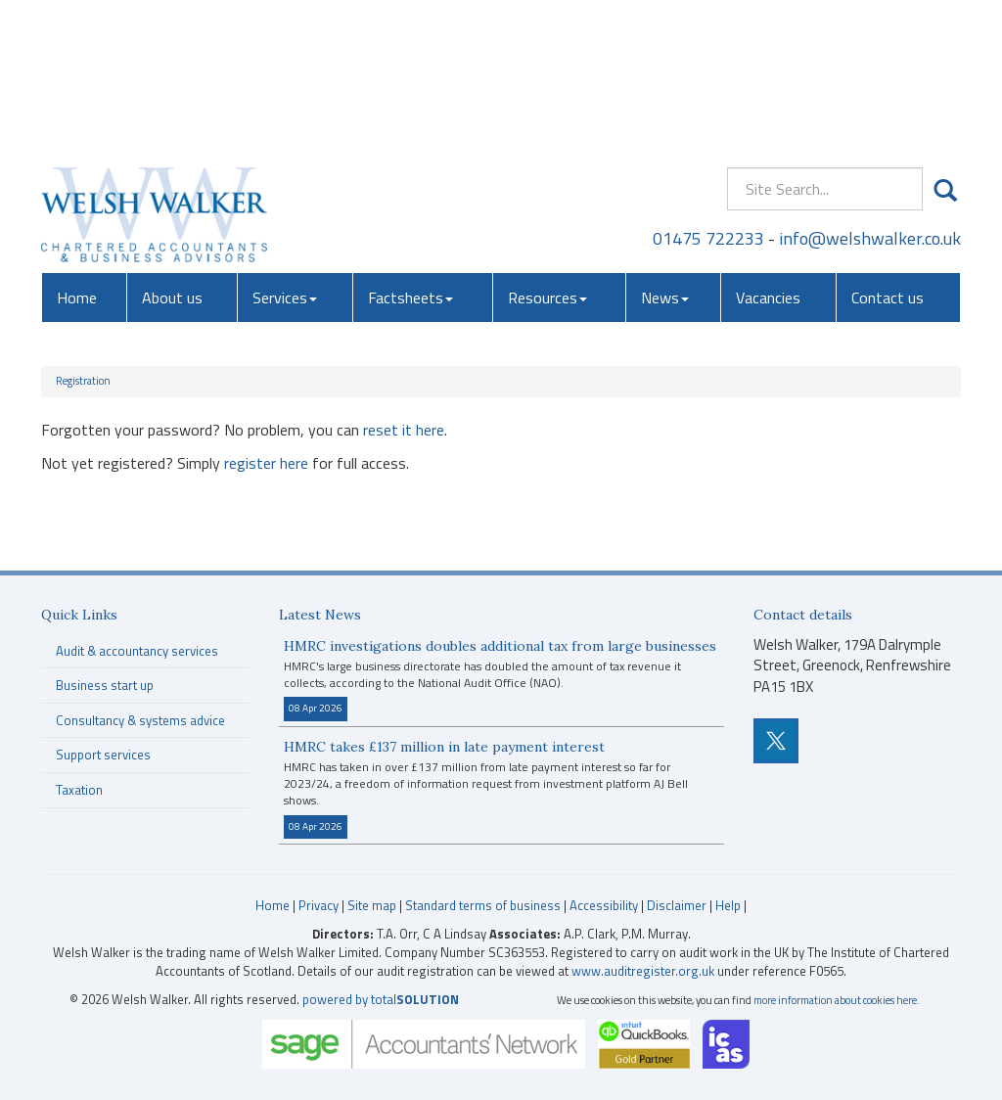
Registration (83, 381)
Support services (103, 754)
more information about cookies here (835, 999)
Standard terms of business (483, 905)
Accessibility (603, 905)
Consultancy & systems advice (140, 720)
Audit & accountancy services (137, 651)
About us (172, 151)
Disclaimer (676, 905)
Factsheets (410, 151)
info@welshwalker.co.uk (870, 92)
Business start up (105, 685)
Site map (371, 905)
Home (77, 151)
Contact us (887, 151)
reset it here (403, 429)
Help (728, 905)
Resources (547, 151)
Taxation (79, 790)
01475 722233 (708, 92)
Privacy (318, 905)
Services (284, 151)
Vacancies (768, 151)
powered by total (380, 999)
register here (266, 463)
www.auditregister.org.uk (642, 971)
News (665, 151)
